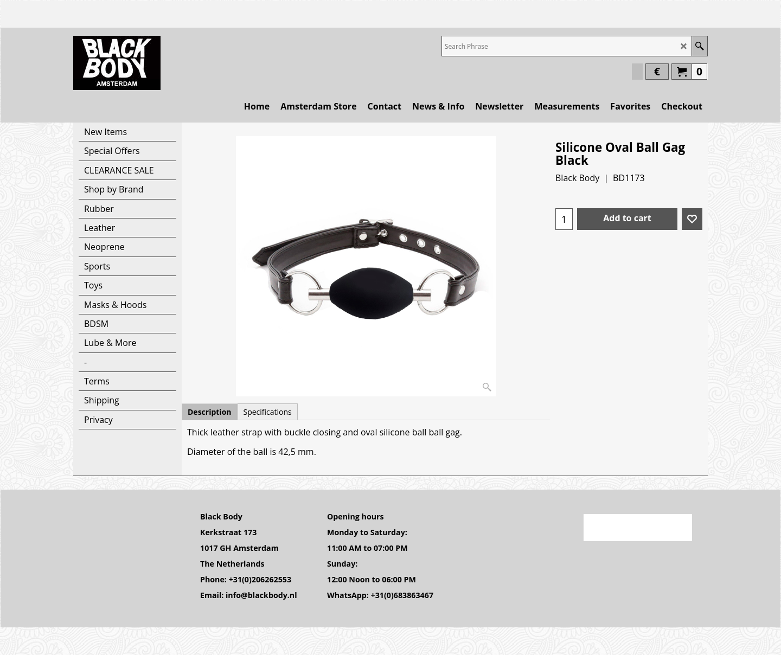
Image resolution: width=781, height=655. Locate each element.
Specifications (268, 412)
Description (210, 412)
